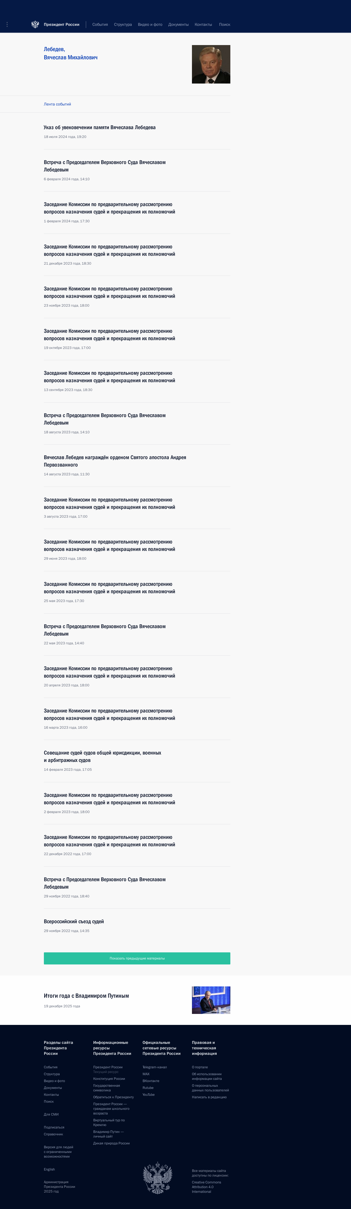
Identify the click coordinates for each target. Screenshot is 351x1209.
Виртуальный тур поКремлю (109, 1122)
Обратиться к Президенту (113, 1097)
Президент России (62, 8)
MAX (146, 1074)
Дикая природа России (111, 1143)
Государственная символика (106, 1088)
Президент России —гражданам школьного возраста (111, 1109)
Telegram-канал (155, 1067)
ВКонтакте (151, 1080)
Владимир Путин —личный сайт (108, 1134)
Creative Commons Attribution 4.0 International (206, 1187)
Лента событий (57, 104)
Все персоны (218, 24)
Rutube (148, 1087)
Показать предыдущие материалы (137, 958)
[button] (9, 8)
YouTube (149, 1094)
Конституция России (109, 1078)
